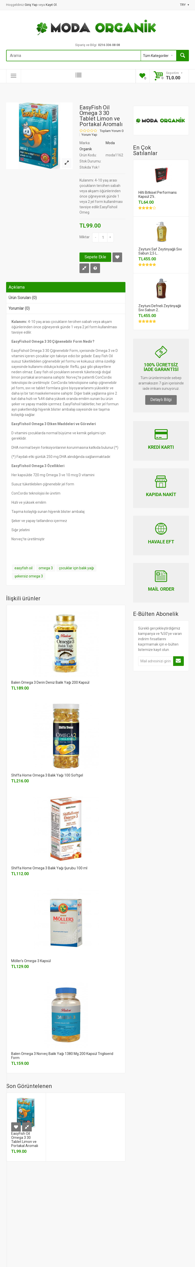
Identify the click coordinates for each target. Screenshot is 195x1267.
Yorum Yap (89, 134)
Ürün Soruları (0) (23, 297)
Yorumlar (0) (19, 308)
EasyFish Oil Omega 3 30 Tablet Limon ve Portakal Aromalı (24, 1139)
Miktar (84, 237)
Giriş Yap (31, 5)
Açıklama (17, 287)
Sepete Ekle (95, 257)
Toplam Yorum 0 (111, 130)
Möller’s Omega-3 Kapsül (31, 961)
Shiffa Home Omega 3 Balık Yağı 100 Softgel (47, 775)
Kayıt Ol (51, 5)
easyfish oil (23, 568)
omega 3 (46, 568)
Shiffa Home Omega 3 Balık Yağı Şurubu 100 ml (49, 868)
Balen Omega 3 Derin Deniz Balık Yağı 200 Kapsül (50, 682)
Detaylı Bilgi (161, 399)
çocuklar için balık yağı (76, 568)
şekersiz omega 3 (28, 576)
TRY (184, 5)
